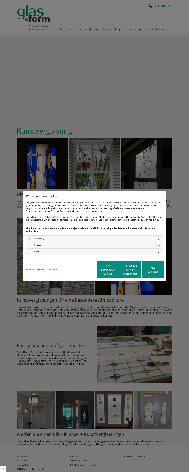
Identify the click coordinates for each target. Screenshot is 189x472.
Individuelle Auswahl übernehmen (116, 269)
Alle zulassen (148, 269)
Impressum (52, 269)
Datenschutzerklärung (35, 269)
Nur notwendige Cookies (84, 269)
